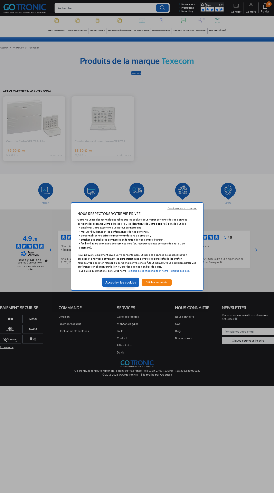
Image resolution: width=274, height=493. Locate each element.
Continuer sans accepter (182, 208)
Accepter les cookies (120, 282)
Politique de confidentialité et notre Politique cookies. (158, 270)
